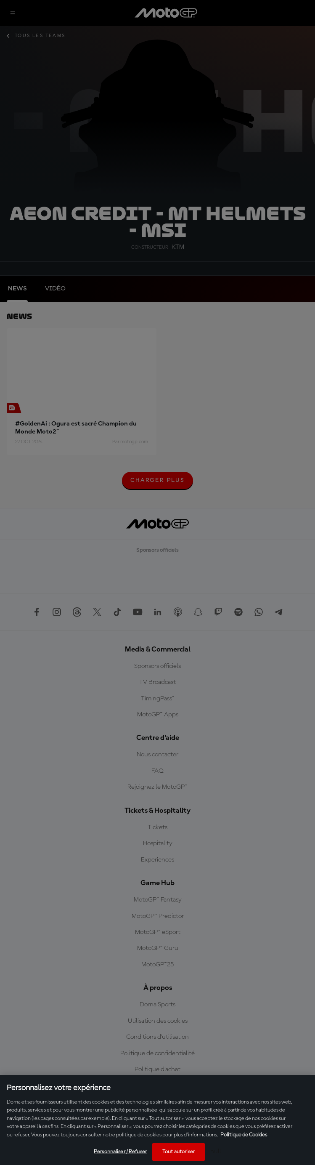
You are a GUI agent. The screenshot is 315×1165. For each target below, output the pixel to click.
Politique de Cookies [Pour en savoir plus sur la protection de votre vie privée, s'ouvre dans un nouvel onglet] (243, 1135)
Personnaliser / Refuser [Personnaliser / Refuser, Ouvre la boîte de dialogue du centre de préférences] (120, 1151)
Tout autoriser (178, 1151)
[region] (157, 1120)
